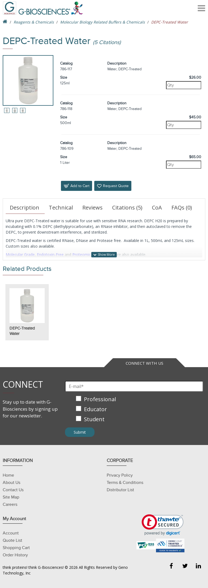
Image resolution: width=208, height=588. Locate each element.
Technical (61, 207)
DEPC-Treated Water (22, 331)
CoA (157, 207)
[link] (162, 525)
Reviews (92, 207)
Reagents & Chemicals (34, 22)
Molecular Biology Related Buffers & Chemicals (102, 22)
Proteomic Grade (87, 254)
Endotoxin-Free (50, 254)
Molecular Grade (20, 254)
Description (24, 207)
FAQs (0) (181, 207)
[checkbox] (134, 410)
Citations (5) (127, 207)
